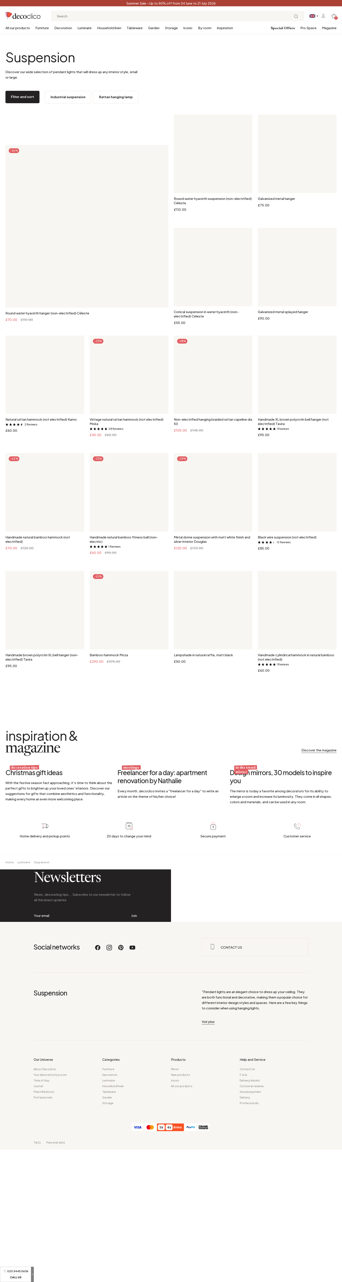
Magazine (329, 28)
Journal (38, 1218)
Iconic (188, 28)
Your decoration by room (50, 1207)
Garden (153, 28)
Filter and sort (22, 96)
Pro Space (308, 28)
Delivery (245, 1229)
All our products (17, 28)
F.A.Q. (244, 1207)
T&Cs (37, 1275)
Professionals (43, 1229)
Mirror (175, 1201)
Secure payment (250, 1224)
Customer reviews (252, 1218)
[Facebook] (98, 1082)
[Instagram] (109, 1082)
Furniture (42, 28)
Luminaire (84, 28)
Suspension (42, 933)
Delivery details (250, 1213)
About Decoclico (45, 1201)
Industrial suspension (68, 97)
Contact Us (247, 1201)
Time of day (42, 1213)
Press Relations (44, 1224)
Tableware (135, 28)
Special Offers (283, 28)
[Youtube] (132, 1082)
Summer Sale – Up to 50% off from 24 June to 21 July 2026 (171, 3)
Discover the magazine (319, 750)
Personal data (55, 1275)
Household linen (109, 28)
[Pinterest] (121, 1082)
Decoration (63, 28)
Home (9, 933)
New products (180, 1207)
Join (134, 1017)
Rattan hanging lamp (116, 97)
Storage (171, 28)
